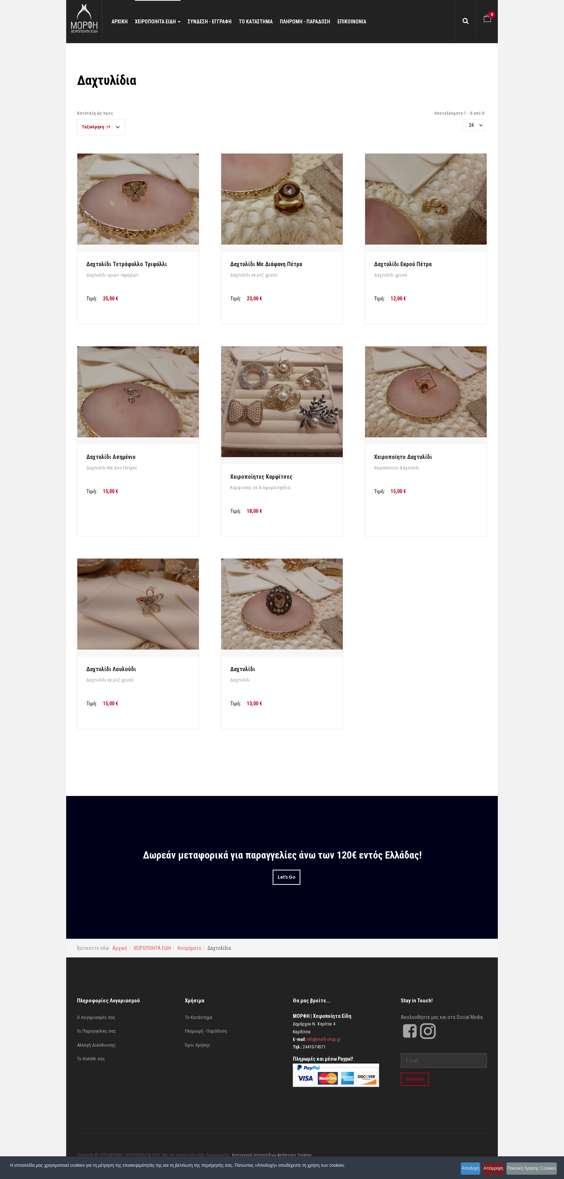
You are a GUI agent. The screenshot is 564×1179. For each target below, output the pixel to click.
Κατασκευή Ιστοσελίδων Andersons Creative (271, 1155)
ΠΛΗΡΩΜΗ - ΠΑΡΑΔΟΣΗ (312, 21)
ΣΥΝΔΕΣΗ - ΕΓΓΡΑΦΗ (216, 21)
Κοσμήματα (189, 948)
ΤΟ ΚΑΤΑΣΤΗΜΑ (262, 21)
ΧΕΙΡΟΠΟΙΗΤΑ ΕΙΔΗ (164, 21)
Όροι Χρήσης (197, 1045)
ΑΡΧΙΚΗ (126, 21)
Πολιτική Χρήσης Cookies (529, 1170)
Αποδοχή (456, 1170)
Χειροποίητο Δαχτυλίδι (403, 457)
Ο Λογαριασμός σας (96, 1017)
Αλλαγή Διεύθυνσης (96, 1045)
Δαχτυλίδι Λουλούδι (111, 669)
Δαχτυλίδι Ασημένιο (111, 457)
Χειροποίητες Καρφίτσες (261, 476)
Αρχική (119, 948)
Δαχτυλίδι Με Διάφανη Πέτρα (266, 264)
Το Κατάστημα (198, 1017)
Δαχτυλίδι (242, 669)
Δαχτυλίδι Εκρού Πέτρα (403, 264)
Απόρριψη (485, 1170)
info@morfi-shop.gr (324, 1039)
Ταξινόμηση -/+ (96, 126)
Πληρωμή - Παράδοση (206, 1031)
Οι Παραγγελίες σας (96, 1031)
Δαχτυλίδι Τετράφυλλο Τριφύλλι (126, 264)
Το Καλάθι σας (91, 1058)
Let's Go (286, 877)
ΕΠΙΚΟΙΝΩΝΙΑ (358, 21)
